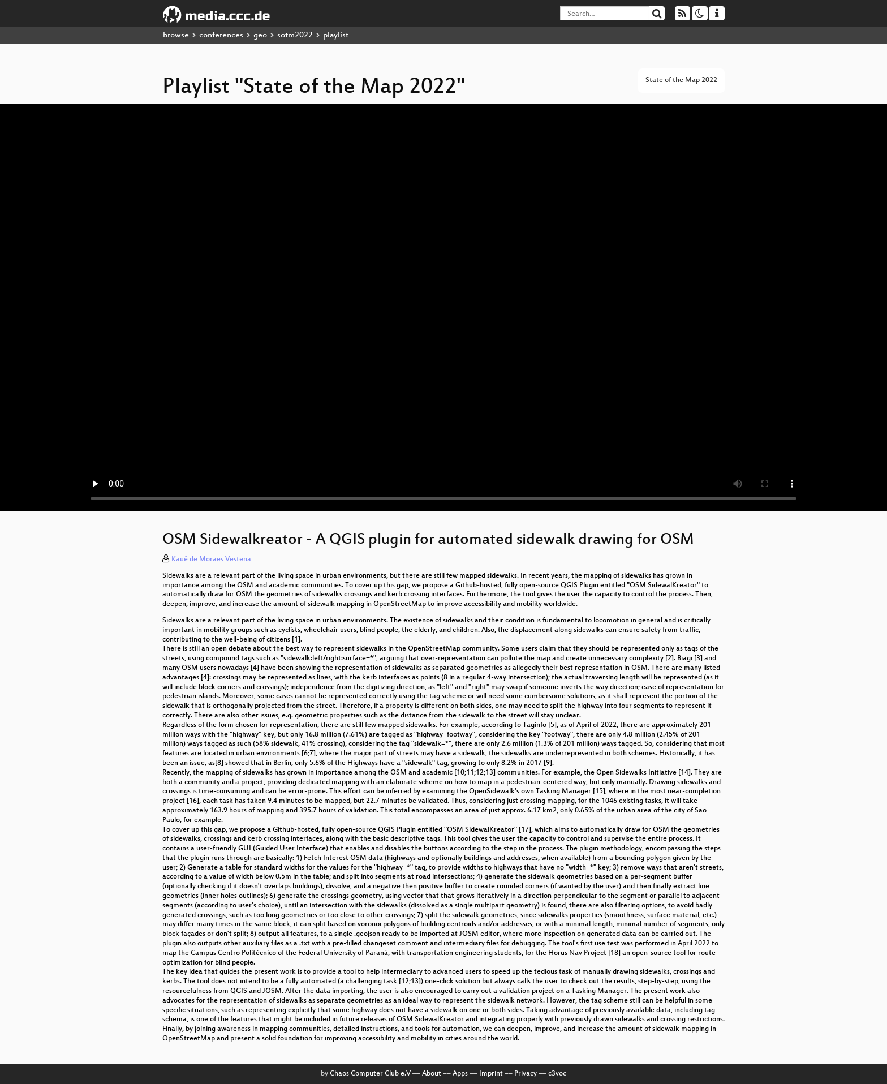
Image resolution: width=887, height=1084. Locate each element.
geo (260, 35)
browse (176, 35)
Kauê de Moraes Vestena (211, 559)
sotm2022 (295, 35)
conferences (221, 35)
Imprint (491, 1074)
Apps (460, 1074)
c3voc (557, 1074)
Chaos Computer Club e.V (370, 1074)
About (431, 1074)
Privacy (525, 1074)
